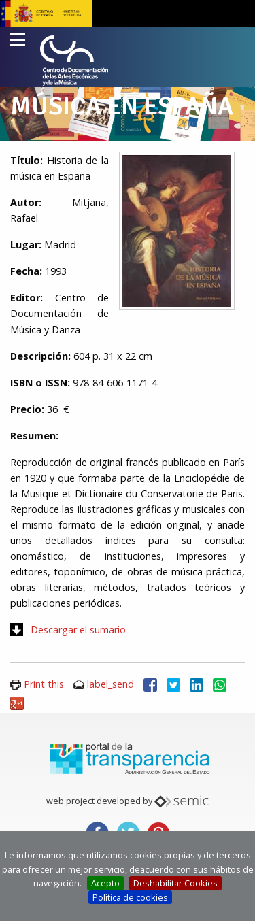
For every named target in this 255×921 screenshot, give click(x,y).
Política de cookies (130, 897)
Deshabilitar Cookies (175, 883)
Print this (44, 683)
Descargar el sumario (78, 629)
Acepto (105, 883)
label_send (110, 683)
